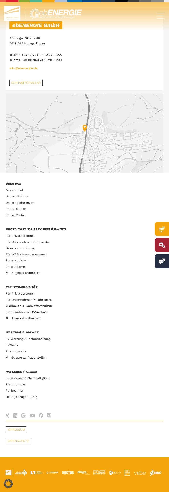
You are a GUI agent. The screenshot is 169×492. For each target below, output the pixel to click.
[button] (8, 483)
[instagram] (49, 415)
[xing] (7, 415)
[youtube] (32, 415)
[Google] (23, 415)
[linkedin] (15, 415)
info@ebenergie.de (23, 68)
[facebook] (41, 415)
